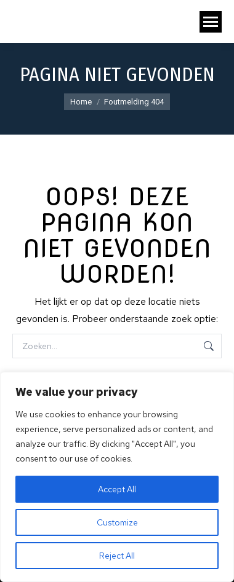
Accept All (117, 489)
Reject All (117, 555)
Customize (117, 522)
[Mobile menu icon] (211, 22)
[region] (117, 477)
